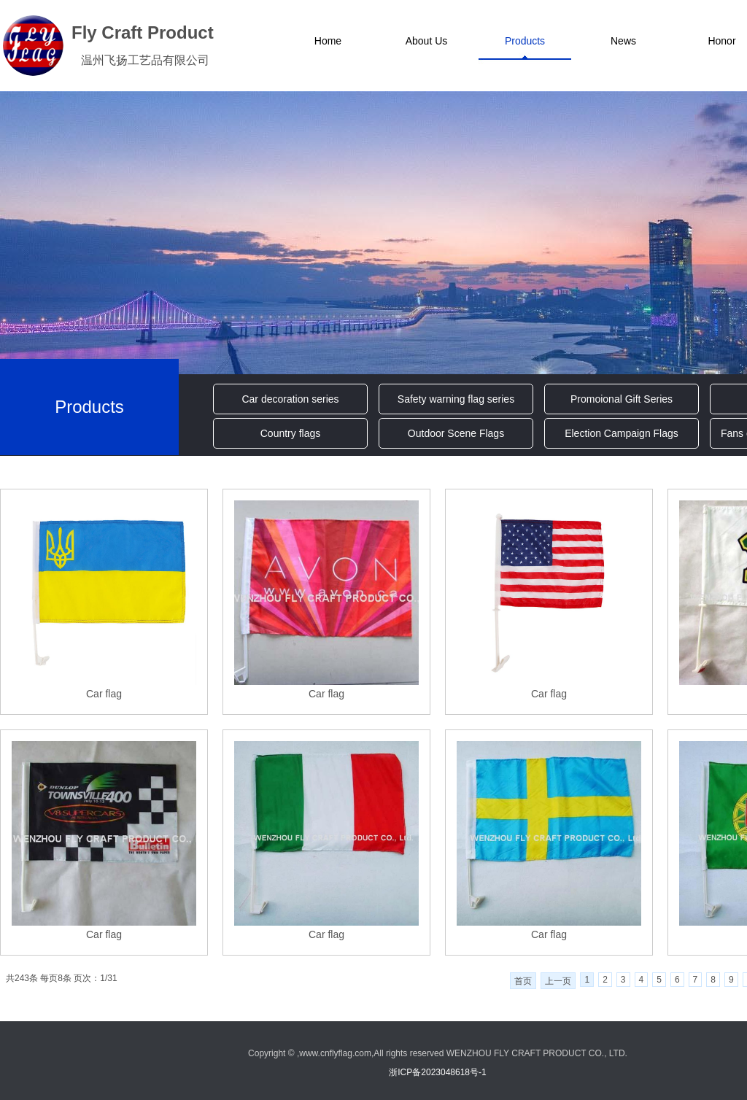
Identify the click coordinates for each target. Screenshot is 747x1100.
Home (327, 41)
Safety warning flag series (456, 399)
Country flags (290, 433)
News (623, 41)
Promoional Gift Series (621, 399)
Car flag (104, 694)
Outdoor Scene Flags (456, 433)
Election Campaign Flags (621, 433)
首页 (523, 981)
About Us (427, 41)
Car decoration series (289, 399)
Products (525, 41)
